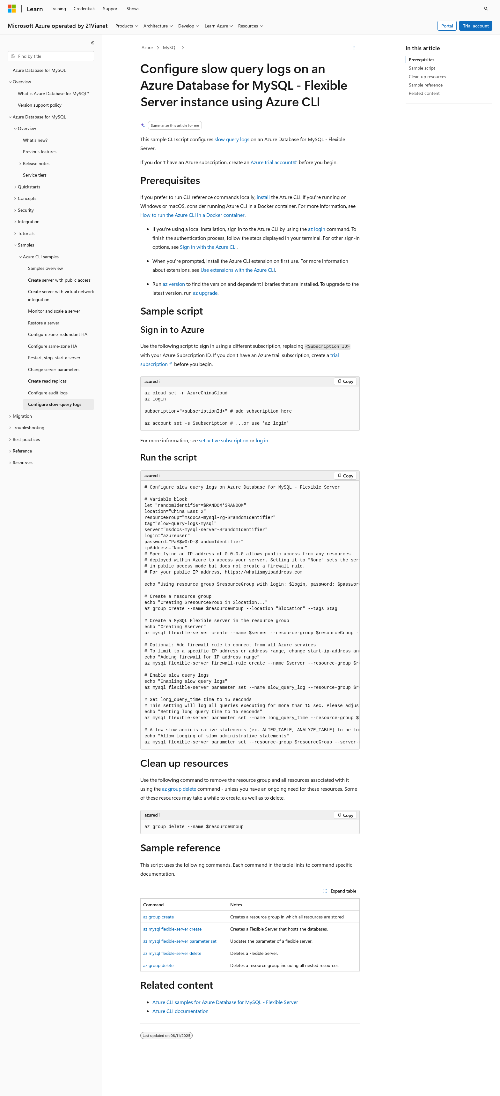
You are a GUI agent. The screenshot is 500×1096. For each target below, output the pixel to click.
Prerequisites (421, 60)
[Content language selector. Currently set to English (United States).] (37, 1085)
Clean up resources (427, 76)
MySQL (170, 47)
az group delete (179, 788)
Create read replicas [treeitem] (47, 381)
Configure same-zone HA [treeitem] (52, 346)
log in (262, 440)
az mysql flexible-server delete (172, 953)
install (263, 197)
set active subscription (223, 440)
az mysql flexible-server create (172, 929)
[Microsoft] (12, 8)
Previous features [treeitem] (39, 151)
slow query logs (232, 139)
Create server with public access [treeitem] (59, 280)
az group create (158, 917)
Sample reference (426, 85)
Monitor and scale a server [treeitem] (54, 311)
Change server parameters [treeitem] (53, 369)
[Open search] (486, 8)
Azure (147, 47)
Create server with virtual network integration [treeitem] (61, 295)
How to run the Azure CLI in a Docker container (192, 214)
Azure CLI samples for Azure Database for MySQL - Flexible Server (225, 1002)
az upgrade (205, 292)
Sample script (422, 68)
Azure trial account (271, 162)
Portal (447, 26)
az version (174, 283)
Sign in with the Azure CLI (208, 246)
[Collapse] (92, 43)
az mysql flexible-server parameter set (180, 941)
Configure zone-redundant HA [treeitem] (57, 334)
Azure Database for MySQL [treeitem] (39, 70)
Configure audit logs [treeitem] (48, 393)
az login (316, 228)
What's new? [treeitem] (35, 140)
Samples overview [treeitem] (45, 268)
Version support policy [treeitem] (40, 105)
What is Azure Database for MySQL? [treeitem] (53, 93)
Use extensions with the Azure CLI (238, 269)
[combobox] (51, 56)
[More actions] (354, 48)
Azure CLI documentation (180, 1011)
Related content (424, 93)
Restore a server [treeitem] (43, 323)
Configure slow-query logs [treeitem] (54, 404)
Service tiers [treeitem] (35, 175)
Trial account (476, 26)
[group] (250, 615)
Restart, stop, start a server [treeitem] (54, 357)
